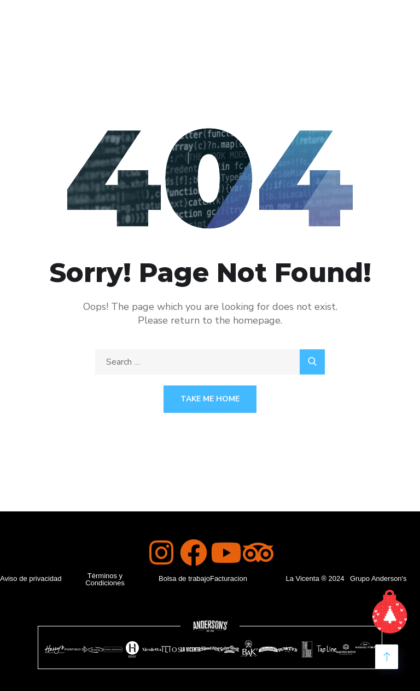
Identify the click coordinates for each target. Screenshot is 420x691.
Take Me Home (210, 399)
